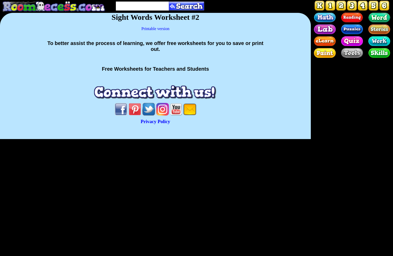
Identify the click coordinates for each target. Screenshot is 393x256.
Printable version (156, 28)
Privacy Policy (155, 121)
